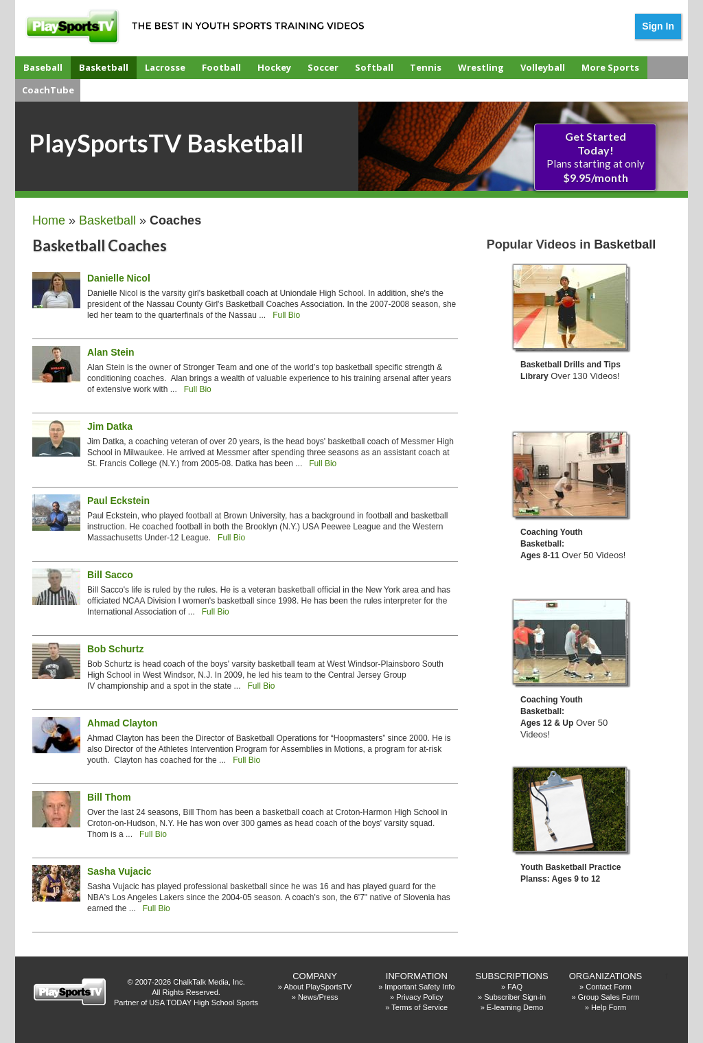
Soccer (323, 67)
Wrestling (481, 67)
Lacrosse (165, 67)
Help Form (608, 1007)
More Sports (610, 67)
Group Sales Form (609, 997)
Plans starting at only (595, 157)
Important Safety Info (419, 987)
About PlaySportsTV (318, 987)
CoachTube (48, 90)
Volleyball (542, 67)
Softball (374, 67)
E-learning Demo (515, 1007)
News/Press (318, 997)
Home (48, 220)
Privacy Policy (419, 997)
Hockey (274, 67)
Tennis (425, 67)
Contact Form (609, 987)
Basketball (103, 67)
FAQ (514, 987)
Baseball (42, 67)
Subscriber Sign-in (515, 997)
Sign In (658, 26)
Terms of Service (419, 1007)
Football (221, 67)
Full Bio (286, 315)
